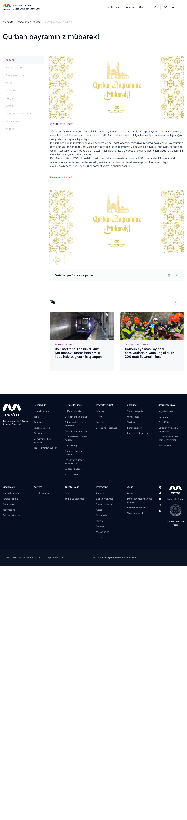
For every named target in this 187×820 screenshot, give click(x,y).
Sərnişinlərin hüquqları (76, 431)
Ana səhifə (8, 22)
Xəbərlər (37, 22)
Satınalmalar (9, 504)
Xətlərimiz (114, 7)
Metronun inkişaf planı (138, 433)
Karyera (129, 7)
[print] (176, 275)
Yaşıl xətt (131, 422)
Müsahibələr (12, 121)
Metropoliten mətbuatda (19, 113)
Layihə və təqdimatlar (107, 427)
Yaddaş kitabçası (73, 468)
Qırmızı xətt (133, 416)
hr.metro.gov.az (41, 493)
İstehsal (100, 422)
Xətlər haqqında (135, 411)
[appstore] (174, 490)
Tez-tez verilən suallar (45, 447)
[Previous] (175, 302)
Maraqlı (9, 105)
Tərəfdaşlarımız (10, 498)
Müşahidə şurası (42, 427)
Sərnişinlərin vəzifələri (76, 416)
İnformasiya (23, 22)
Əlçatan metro (72, 474)
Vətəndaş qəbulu (135, 513)
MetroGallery (165, 445)
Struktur (38, 433)
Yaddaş (9, 128)
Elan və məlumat (15, 67)
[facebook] (169, 275)
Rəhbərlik (38, 422)
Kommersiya (9, 509)
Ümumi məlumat (42, 411)
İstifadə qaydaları (73, 411)
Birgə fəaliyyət (165, 411)
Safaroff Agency (107, 557)
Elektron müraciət (11, 515)
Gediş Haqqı (71, 445)
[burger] (181, 7)
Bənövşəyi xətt (134, 427)
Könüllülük (163, 422)
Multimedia (11, 90)
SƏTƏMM (163, 416)
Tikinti (99, 416)
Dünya (9, 98)
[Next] (181, 302)
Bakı (67, 493)
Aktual (9, 82)
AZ (154, 7)
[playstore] (174, 510)
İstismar (100, 411)
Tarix (36, 416)
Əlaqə (142, 7)
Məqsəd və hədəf (11, 493)
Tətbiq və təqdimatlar (75, 498)
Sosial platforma (14, 75)
